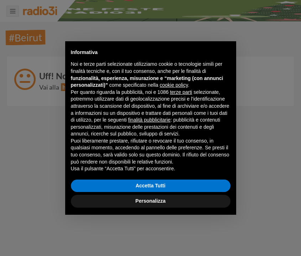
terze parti (181, 92)
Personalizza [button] (150, 201)
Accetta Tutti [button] (151, 185)
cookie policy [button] (174, 85)
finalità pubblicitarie (149, 120)
